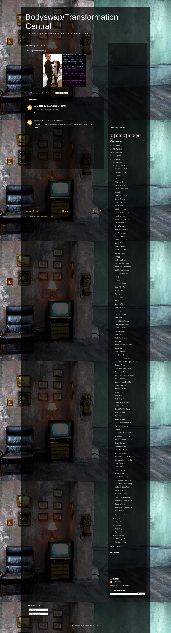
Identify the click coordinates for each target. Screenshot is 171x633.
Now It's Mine (119, 304)
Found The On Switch (122, 423)
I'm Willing (118, 396)
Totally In (117, 277)
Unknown (117, 582)
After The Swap (120, 352)
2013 (115, 163)
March (117, 535)
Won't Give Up (120, 389)
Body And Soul (120, 399)
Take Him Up (119, 463)
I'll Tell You (118, 290)
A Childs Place (120, 209)
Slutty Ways (119, 226)
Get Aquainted (119, 223)
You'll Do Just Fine (121, 213)
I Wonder (118, 179)
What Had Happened (122, 267)
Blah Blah (118, 416)
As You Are (118, 406)
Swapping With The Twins (124, 375)
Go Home (118, 280)
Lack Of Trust (119, 202)
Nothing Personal (121, 385)
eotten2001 (38, 106)
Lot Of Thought (120, 233)
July (117, 522)
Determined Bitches (122, 436)
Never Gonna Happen (122, 358)
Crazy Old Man (120, 443)
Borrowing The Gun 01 (123, 501)
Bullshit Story (119, 253)
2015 (115, 156)
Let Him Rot (119, 355)
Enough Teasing (120, 246)
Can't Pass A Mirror (121, 324)
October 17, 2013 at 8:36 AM (55, 106)
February (119, 539)
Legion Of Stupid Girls (122, 433)
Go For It (117, 175)
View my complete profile (119, 585)
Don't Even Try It (120, 196)
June (117, 525)
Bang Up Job (119, 419)
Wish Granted (119, 379)
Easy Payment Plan (122, 497)
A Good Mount (120, 284)
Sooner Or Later (120, 240)
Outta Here (118, 192)
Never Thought (120, 236)
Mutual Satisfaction (121, 321)
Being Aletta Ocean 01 (123, 460)
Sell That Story (120, 490)
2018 (115, 146)
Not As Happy (119, 331)
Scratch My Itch (120, 328)
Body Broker (119, 318)
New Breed (118, 335)
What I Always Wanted (123, 345)
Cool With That (120, 287)
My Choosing (119, 413)
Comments (35, 614)
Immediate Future (121, 274)
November (119, 169)
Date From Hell (120, 372)
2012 (115, 546)
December (119, 166)
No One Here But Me (122, 382)
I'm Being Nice (120, 260)
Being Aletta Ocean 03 (123, 440)
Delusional (118, 206)
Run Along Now (120, 446)
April (117, 532)
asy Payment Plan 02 (122, 480)
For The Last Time (121, 263)
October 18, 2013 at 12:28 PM (51, 121)
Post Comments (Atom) (45, 217)
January (118, 542)
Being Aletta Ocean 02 (123, 453)
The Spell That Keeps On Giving (126, 362)
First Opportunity (120, 450)
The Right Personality (122, 368)
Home (65, 211)
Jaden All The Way (121, 402)
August (118, 518)
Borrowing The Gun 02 (123, 507)
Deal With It (118, 511)
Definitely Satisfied (121, 487)
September (119, 515)
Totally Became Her (122, 219)
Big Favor (118, 294)
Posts (33, 610)
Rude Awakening (120, 338)
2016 (115, 152)
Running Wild (119, 504)
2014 (115, 159)
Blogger (96, 625)
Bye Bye (117, 341)
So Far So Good (120, 494)
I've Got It (118, 301)
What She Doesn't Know (123, 457)
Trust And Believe (121, 477)
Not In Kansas (119, 199)
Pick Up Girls (119, 474)
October (118, 172)
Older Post (98, 211)
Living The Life (120, 250)
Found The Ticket (121, 185)
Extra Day (118, 467)
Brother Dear (119, 430)
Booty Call (118, 348)
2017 (115, 149)
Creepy (117, 257)
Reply (36, 113)
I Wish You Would (121, 189)
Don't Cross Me (120, 307)
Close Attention (120, 314)
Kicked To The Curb (122, 409)
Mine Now (118, 311)
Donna (36, 121)
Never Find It (119, 243)
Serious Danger (120, 392)
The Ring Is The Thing (123, 484)
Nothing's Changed (121, 270)
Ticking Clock (119, 470)
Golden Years (119, 365)
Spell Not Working (121, 229)
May (117, 529)
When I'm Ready (120, 182)
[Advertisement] (65, 189)
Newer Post (31, 211)
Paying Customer (121, 426)
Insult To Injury (120, 216)
